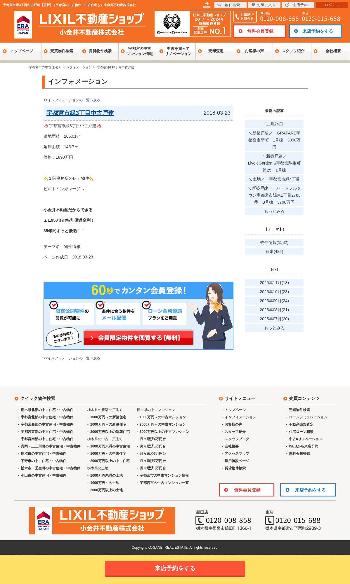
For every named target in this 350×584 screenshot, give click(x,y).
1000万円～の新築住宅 (108, 417)
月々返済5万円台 (153, 446)
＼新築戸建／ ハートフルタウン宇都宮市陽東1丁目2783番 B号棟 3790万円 (274, 195)
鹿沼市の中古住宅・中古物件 (43, 454)
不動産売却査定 (301, 424)
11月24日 (274, 124)
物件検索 (228, 5)
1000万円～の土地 (104, 483)
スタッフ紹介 (293, 51)
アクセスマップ (237, 454)
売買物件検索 (61, 51)
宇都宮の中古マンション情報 (139, 51)
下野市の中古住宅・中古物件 (43, 461)
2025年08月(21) (274, 309)
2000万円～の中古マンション (163, 424)
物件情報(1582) (274, 242)
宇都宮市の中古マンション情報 (164, 475)
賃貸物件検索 (100, 51)
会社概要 (333, 51)
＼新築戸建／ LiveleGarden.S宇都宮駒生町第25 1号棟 (274, 163)
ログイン (332, 5)
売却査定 (215, 51)
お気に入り (263, 5)
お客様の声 (254, 51)
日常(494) (274, 251)
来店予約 (296, 5)
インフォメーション (240, 417)
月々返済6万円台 (153, 454)
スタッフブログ (237, 439)
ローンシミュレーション (308, 417)
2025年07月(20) (274, 319)
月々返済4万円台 (153, 439)
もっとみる (274, 211)
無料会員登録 (260, 31)
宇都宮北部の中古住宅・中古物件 (47, 417)
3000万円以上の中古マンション (165, 432)
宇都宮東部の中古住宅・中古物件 (47, 432)
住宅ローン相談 (301, 432)
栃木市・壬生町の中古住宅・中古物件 (50, 468)
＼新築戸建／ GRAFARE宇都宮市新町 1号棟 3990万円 (274, 140)
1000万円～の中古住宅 (108, 454)
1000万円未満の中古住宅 (110, 446)
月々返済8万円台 (153, 468)
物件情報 (72, 246)
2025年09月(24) (274, 300)
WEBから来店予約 (303, 446)
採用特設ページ (237, 461)
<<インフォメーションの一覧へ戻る (72, 100)
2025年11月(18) (274, 282)
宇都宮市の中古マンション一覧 (164, 483)
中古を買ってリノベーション (178, 51)
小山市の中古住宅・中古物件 (43, 475)
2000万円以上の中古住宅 (110, 461)
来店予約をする (317, 31)
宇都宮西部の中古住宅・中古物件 (47, 424)
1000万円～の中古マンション (163, 417)
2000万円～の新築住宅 (108, 424)
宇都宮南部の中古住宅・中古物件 (47, 439)
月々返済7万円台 (153, 461)
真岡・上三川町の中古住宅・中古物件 (50, 446)
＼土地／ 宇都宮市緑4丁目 (274, 179)
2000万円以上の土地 (106, 490)
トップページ (21, 51)
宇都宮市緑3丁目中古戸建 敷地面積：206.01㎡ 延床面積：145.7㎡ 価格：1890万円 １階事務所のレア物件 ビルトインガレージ (73, 178)
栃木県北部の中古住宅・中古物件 (47, 410)
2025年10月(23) (274, 291)
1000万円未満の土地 (106, 475)
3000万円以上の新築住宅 (110, 432)
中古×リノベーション (306, 439)
